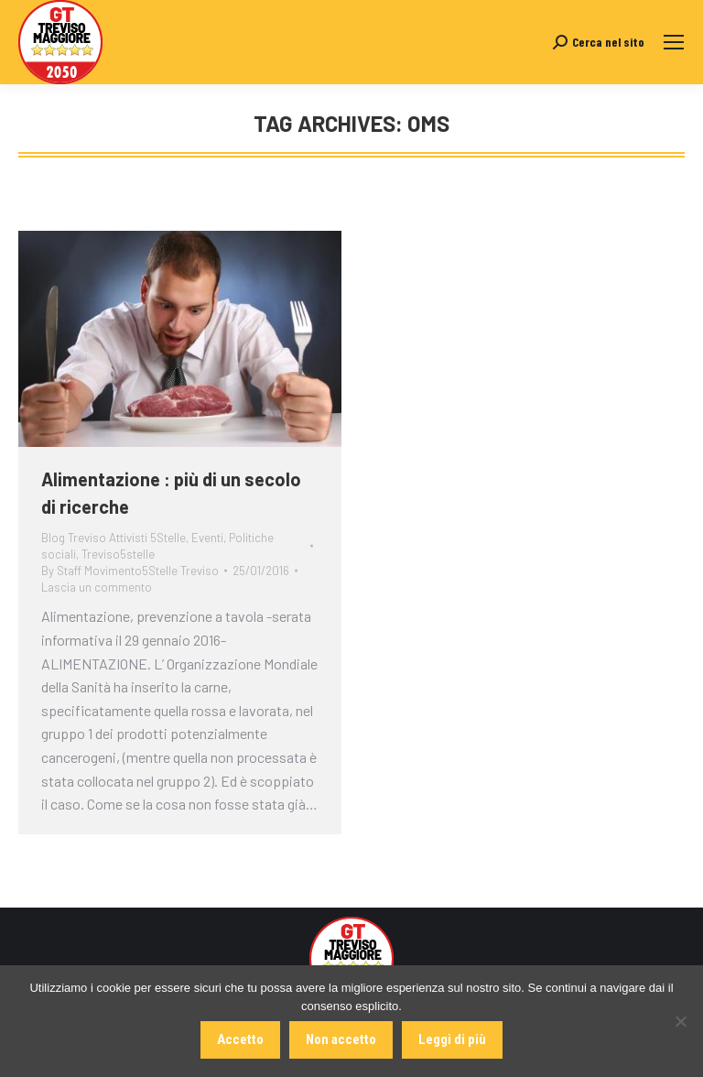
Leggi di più (452, 1039)
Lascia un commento (96, 587)
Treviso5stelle (118, 554)
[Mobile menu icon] (674, 42)
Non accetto (341, 1039)
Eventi (207, 537)
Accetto (240, 1039)
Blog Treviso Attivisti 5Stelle (113, 537)
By (130, 570)
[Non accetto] (680, 1021)
